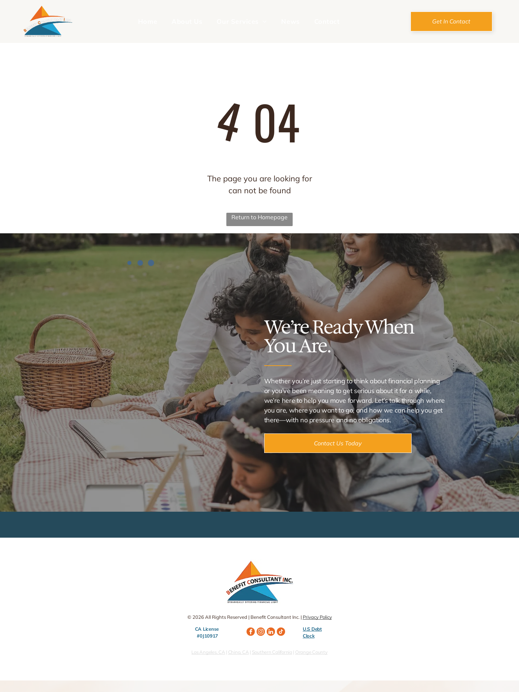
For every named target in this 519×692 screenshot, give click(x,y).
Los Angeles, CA (208, 652)
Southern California (272, 652)
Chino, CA (238, 652)
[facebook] (251, 632)
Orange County (311, 652)
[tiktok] (281, 632)
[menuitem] (147, 21)
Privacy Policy (317, 617)
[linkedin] (271, 632)
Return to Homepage (259, 217)
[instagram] (261, 632)
